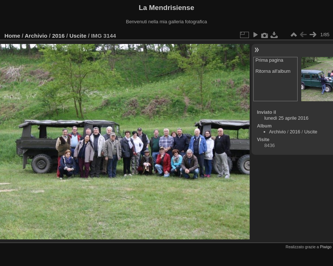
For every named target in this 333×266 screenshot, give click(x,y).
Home (12, 36)
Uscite (77, 36)
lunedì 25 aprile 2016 (286, 118)
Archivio (36, 36)
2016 (58, 36)
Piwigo (326, 247)
